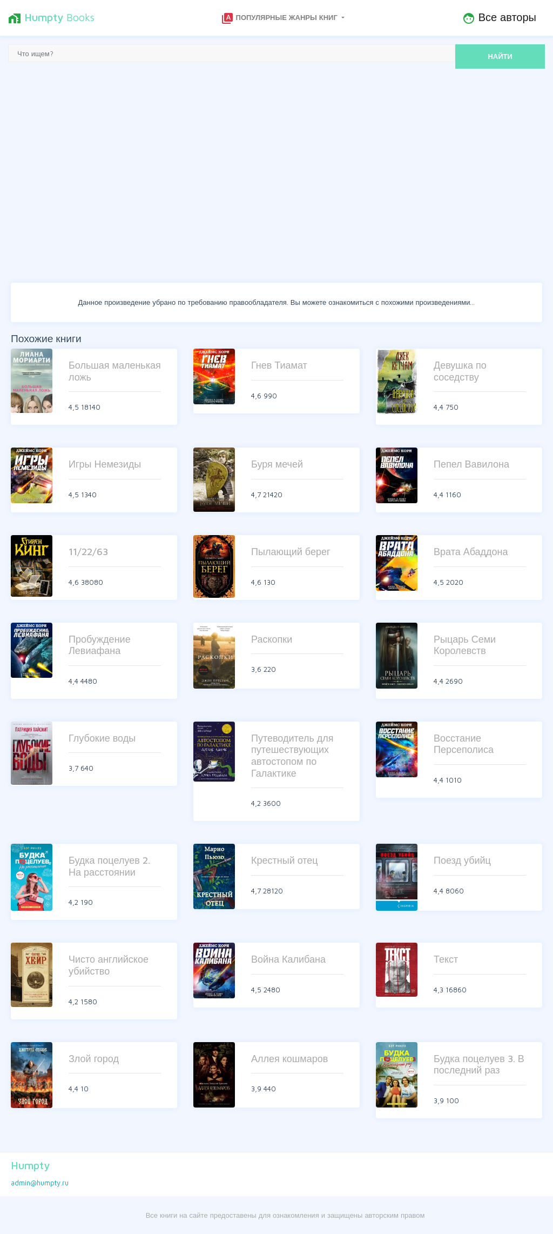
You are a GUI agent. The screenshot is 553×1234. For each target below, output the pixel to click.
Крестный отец (284, 860)
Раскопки (271, 639)
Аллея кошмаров (289, 1058)
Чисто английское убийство (109, 965)
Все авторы (499, 18)
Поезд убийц (462, 860)
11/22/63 (88, 551)
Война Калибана (288, 959)
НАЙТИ (500, 56)
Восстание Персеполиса (464, 744)
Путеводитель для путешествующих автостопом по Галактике (292, 755)
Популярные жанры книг (280, 18)
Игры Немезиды (105, 464)
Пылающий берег (291, 551)
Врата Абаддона (471, 551)
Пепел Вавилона (471, 464)
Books (51, 18)
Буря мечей (277, 464)
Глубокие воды (102, 738)
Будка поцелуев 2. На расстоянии (109, 866)
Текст (446, 959)
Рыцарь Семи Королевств (465, 645)
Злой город (94, 1058)
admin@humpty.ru (40, 1182)
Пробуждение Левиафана (100, 645)
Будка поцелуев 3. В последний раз (479, 1064)
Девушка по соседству (460, 371)
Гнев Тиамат (279, 365)
